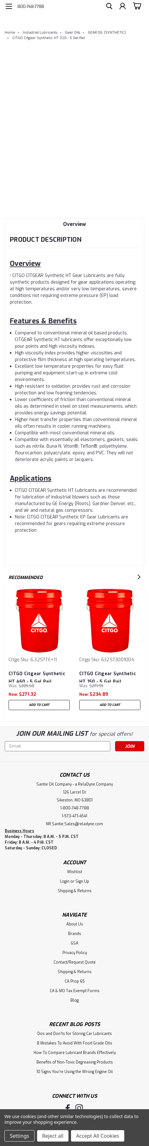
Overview (74, 224)
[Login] (122, 7)
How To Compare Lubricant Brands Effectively (75, 1052)
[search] (108, 7)
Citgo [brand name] (14, 660)
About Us (74, 924)
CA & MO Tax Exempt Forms (75, 990)
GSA (74, 943)
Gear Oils (72, 32)
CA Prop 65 (75, 981)
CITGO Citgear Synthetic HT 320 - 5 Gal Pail (48, 38)
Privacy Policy (74, 952)
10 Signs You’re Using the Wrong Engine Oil (74, 1071)
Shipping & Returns (75, 890)
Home (10, 32)
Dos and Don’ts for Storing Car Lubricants (74, 1033)
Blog (74, 1000)
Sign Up (82, 881)
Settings (19, 1135)
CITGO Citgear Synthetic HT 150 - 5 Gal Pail (107, 676)
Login (64, 881)
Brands (74, 933)
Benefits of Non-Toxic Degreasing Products (74, 1062)
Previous (130, 577)
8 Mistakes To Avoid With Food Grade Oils (74, 1043)
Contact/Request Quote (75, 962)
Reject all (52, 1135)
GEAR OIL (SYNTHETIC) (107, 32)
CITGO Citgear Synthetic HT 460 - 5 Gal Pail (37, 676)
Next (139, 577)
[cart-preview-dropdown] (136, 6)
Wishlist (74, 871)
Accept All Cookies (97, 1135)
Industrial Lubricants (40, 32)
